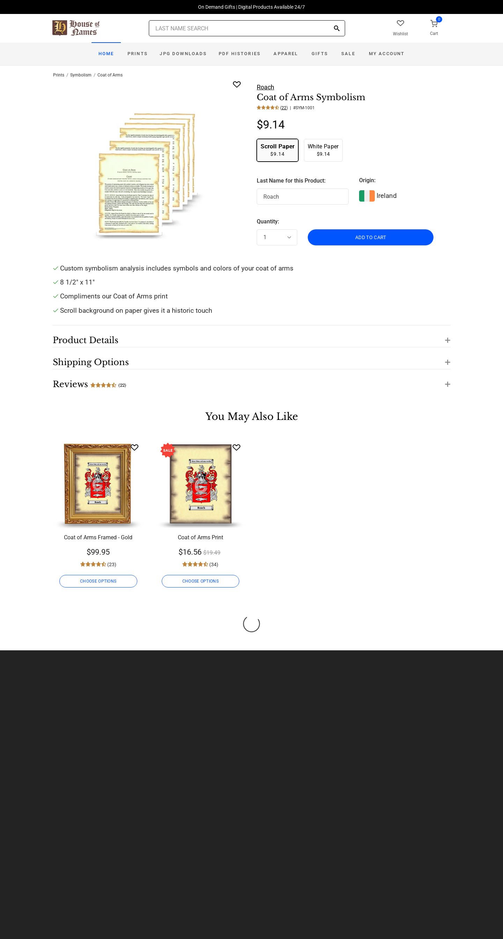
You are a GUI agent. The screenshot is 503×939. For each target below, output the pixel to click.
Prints (137, 53)
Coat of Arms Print (200, 537)
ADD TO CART (370, 237)
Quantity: (268, 221)
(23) (111, 564)
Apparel (286, 53)
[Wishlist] (134, 447)
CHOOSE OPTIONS (98, 581)
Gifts (320, 53)
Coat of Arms (110, 75)
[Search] (337, 28)
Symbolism (81, 75)
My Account (387, 53)
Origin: (367, 180)
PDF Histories (240, 53)
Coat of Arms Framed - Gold (98, 537)
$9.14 (277, 150)
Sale (348, 53)
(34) (213, 564)
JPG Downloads (183, 53)
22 (284, 107)
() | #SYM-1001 (297, 107)
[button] (251, 336)
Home (106, 53)
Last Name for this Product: (291, 180)
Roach (265, 87)
